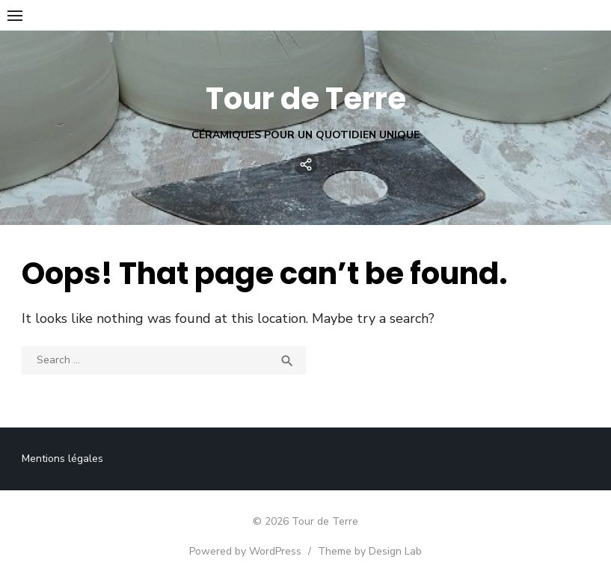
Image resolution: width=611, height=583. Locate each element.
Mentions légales (62, 458)
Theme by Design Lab (370, 551)
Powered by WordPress (245, 551)
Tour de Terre (306, 99)
